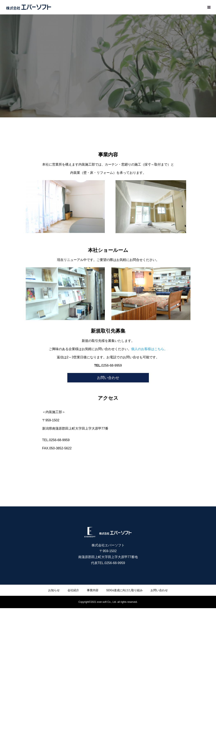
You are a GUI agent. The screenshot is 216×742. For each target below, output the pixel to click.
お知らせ (54, 590)
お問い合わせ (108, 378)
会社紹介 (73, 590)
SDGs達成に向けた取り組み (124, 590)
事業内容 (92, 590)
